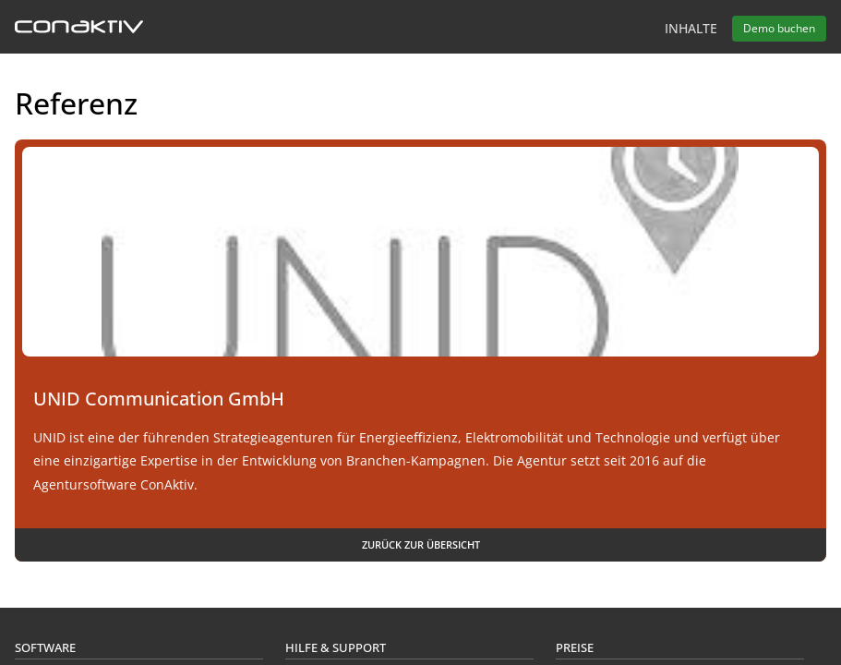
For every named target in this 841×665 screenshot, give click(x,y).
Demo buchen (779, 28)
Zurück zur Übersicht (421, 544)
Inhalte (691, 28)
